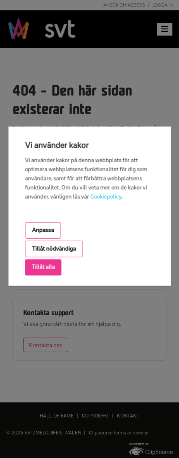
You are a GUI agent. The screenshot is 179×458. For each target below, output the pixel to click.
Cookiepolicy (106, 196)
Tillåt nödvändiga (54, 248)
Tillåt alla (43, 267)
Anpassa (43, 229)
